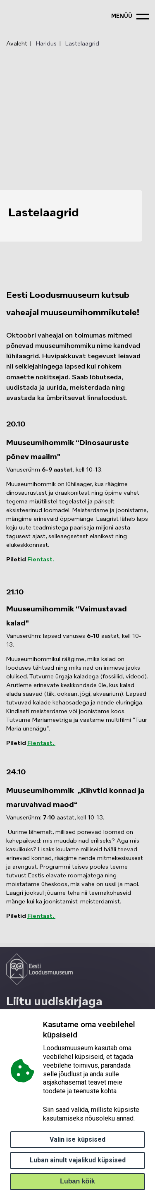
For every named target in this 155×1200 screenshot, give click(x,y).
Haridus (46, 44)
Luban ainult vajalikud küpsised (78, 1160)
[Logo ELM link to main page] (39, 969)
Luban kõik (77, 1181)
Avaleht (16, 44)
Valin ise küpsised (77, 1139)
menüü (121, 16)
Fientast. (41, 560)
